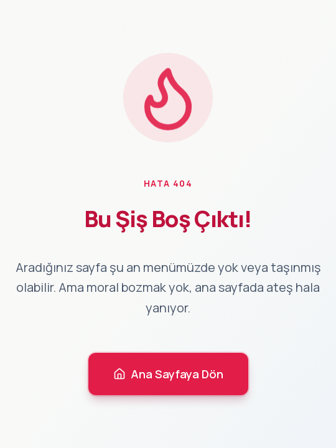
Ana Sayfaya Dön (168, 373)
